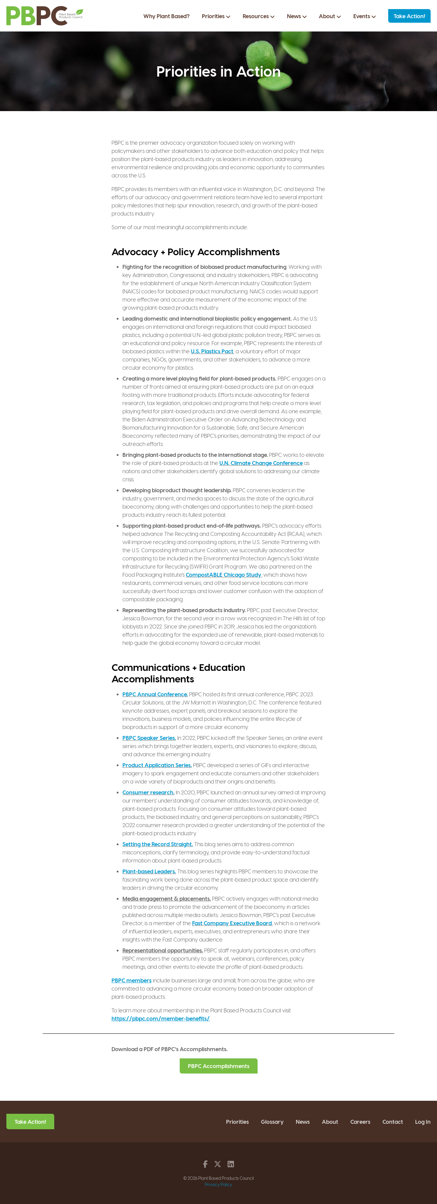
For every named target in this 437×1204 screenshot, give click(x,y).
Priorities (216, 16)
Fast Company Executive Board (232, 923)
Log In (423, 1121)
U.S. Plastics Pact (212, 351)
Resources (259, 16)
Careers (360, 1121)
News (297, 16)
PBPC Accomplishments (218, 1066)
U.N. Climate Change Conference (261, 463)
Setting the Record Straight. (157, 844)
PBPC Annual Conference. (155, 694)
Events (364, 16)
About (330, 16)
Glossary (272, 1121)
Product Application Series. (157, 765)
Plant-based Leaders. (149, 871)
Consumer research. (148, 792)
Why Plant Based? (166, 16)
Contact (392, 1121)
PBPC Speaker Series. (149, 737)
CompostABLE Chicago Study (223, 574)
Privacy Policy (218, 1184)
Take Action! (409, 16)
